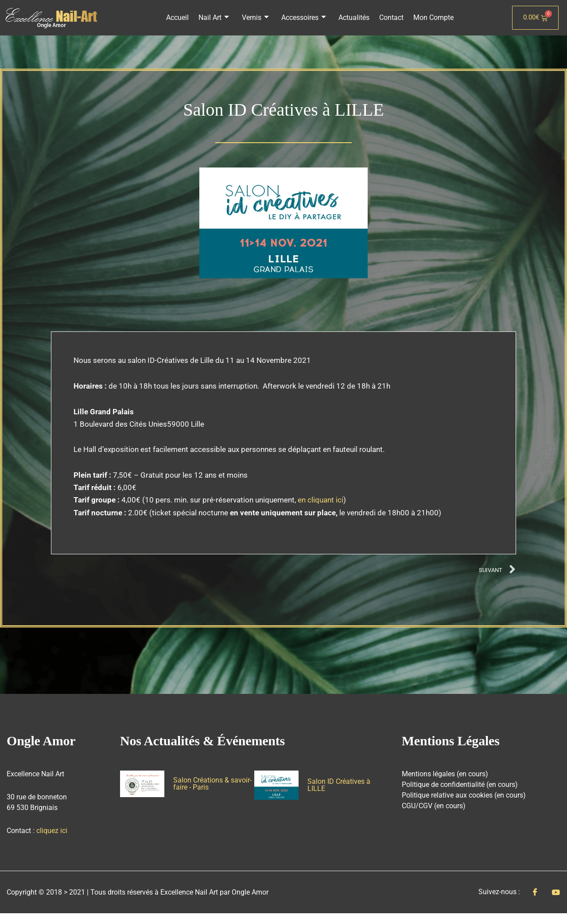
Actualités (353, 17)
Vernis (256, 17)
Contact (389, 17)
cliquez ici (51, 832)
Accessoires (303, 17)
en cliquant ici (320, 499)
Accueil (180, 17)
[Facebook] (535, 893)
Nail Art (216, 17)
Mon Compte (431, 17)
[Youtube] (555, 893)
